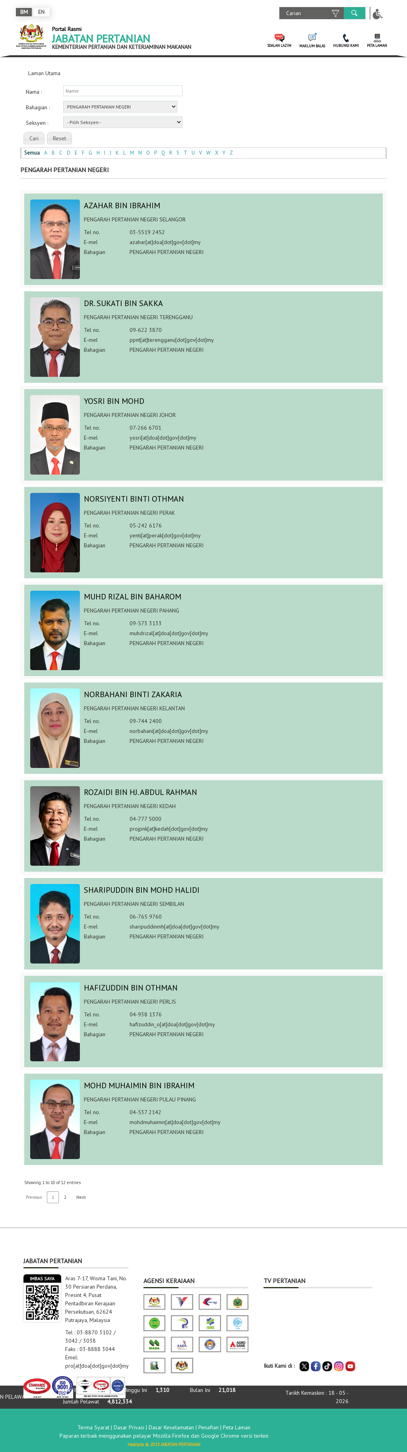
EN (41, 12)
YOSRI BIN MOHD (114, 401)
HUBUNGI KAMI (346, 45)
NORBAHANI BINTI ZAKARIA (133, 694)
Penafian (208, 1426)
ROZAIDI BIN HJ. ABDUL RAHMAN (140, 792)
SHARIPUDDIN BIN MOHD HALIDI (142, 890)
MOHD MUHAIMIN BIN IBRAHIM (139, 1085)
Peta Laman (236, 1426)
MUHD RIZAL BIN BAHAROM (132, 596)
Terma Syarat (93, 1426)
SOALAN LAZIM (279, 45)
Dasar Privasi (129, 1426)
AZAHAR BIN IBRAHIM (122, 205)
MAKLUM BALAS (312, 46)
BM (24, 12)
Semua (32, 152)
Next (81, 1197)
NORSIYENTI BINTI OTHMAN (134, 499)
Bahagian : (38, 107)
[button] (34, 138)
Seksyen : (37, 122)
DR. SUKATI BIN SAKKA (123, 303)
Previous (34, 1197)
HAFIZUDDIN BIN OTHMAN (131, 988)
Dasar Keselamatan (171, 1426)
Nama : (34, 91)
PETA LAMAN (377, 45)
